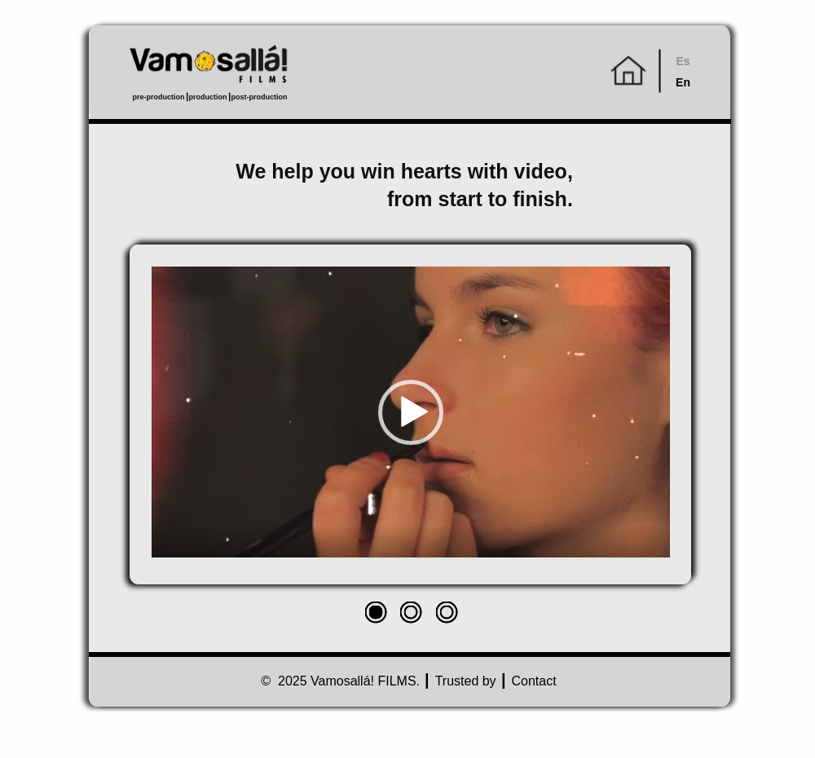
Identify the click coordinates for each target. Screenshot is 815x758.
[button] (410, 412)
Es (682, 61)
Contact (534, 681)
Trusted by (465, 681)
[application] (411, 412)
